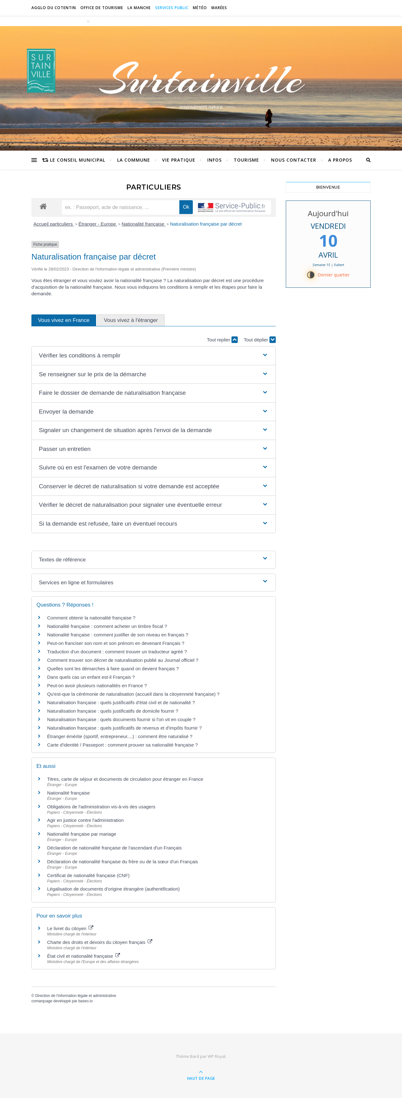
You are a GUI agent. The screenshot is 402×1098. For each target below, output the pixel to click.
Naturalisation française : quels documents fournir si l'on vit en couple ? (121, 719)
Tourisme (246, 160)
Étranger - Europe (98, 224)
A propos (340, 160)
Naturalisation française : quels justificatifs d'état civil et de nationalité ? (121, 702)
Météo (200, 7)
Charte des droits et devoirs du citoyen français (99, 942)
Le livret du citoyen (70, 928)
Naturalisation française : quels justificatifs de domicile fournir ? (112, 711)
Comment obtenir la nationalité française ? (91, 617)
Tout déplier (260, 339)
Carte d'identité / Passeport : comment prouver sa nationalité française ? (122, 744)
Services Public (171, 7)
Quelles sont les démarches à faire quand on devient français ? (113, 668)
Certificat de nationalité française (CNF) (88, 875)
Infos (214, 160)
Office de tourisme (101, 7)
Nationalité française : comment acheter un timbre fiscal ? (107, 626)
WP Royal (216, 1056)
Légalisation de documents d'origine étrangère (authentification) (113, 889)
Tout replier (222, 339)
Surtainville (201, 79)
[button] (153, 355)
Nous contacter (293, 160)
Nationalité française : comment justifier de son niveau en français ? (117, 634)
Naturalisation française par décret (206, 224)
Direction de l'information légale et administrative (75, 996)
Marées (219, 7)
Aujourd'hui (328, 213)
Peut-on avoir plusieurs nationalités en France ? (97, 685)
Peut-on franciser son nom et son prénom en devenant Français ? (115, 643)
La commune (133, 160)
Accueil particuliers (54, 224)
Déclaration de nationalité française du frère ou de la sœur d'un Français (122, 861)
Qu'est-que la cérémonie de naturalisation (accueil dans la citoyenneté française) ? (133, 694)
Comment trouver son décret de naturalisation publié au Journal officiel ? (122, 660)
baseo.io (85, 1001)
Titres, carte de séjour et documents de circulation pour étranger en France (125, 779)
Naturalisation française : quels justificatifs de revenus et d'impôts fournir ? (124, 728)
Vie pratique (178, 160)
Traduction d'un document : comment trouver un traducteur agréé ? (117, 651)
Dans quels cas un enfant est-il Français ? (91, 677)
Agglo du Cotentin (53, 7)
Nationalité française (144, 224)
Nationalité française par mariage (81, 834)
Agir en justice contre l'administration (85, 820)
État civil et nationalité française (83, 956)
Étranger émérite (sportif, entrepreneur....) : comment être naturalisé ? (120, 736)
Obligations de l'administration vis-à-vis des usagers (101, 806)
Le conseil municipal (77, 160)
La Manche (139, 7)
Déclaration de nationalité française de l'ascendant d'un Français (114, 847)
